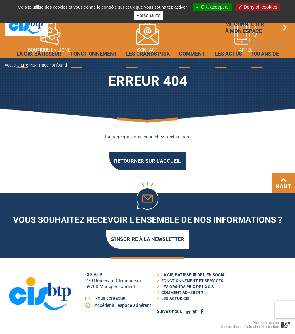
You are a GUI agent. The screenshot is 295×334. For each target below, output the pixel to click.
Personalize (149, 15)
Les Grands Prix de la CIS (187, 286)
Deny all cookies (258, 7)
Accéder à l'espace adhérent (122, 305)
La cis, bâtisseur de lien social (194, 274)
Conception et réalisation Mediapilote (250, 327)
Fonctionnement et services (192, 280)
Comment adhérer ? (182, 292)
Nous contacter (109, 298)
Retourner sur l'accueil (147, 161)
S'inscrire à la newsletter (147, 239)
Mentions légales (266, 322)
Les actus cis (175, 298)
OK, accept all (213, 7)
